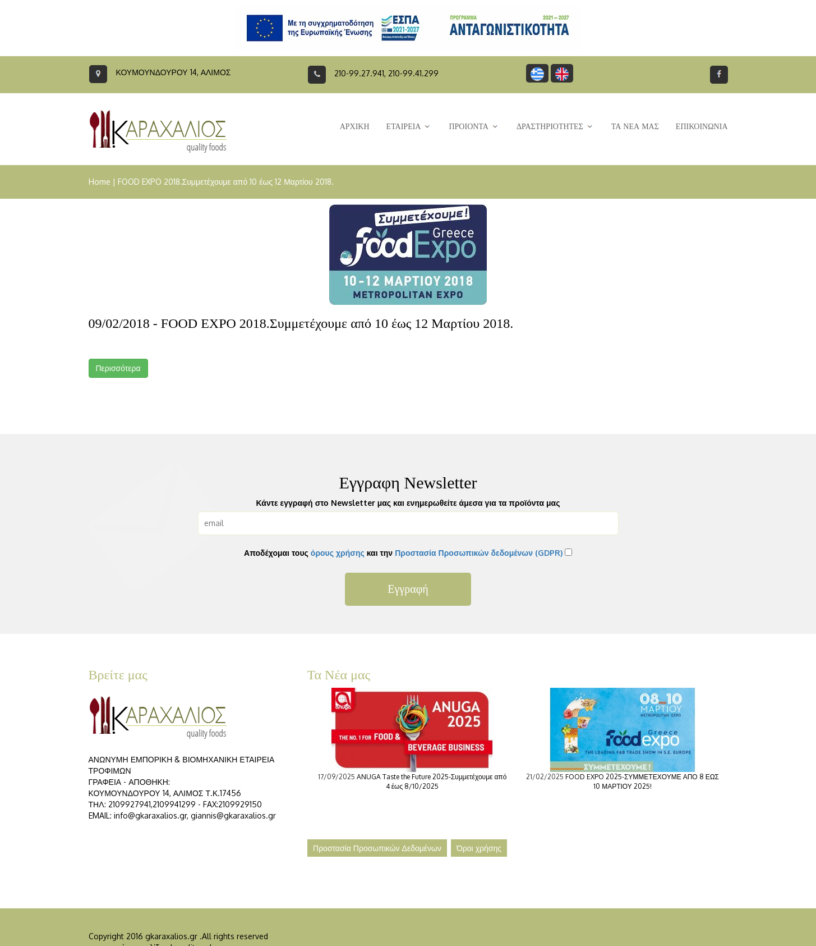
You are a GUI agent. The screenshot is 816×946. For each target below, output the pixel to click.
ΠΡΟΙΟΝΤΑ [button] (474, 126)
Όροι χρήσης (479, 848)
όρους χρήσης (338, 552)
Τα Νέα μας (339, 675)
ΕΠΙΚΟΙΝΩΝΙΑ (702, 126)
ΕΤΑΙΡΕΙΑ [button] (409, 126)
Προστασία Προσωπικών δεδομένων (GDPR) (479, 552)
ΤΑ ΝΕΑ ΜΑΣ (635, 126)
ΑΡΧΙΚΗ (355, 126)
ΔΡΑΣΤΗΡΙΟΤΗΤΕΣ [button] (555, 126)
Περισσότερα (118, 368)
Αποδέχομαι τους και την (403, 552)
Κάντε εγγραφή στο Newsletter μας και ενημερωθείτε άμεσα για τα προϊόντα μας (408, 503)
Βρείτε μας (118, 675)
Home (99, 181)
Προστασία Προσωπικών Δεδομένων (377, 848)
